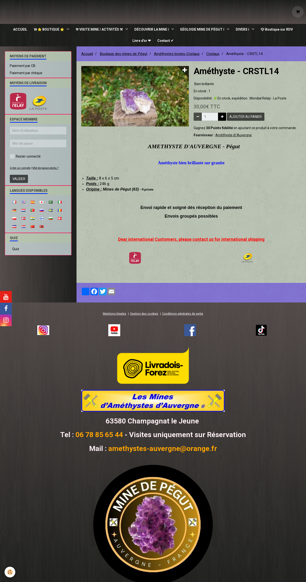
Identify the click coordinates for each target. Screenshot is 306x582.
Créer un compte (20, 169)
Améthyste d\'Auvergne (233, 136)
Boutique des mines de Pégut (123, 55)
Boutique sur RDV (279, 30)
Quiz (15, 250)
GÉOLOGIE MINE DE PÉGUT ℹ (203, 30)
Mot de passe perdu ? (46, 169)
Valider (18, 180)
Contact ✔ (166, 42)
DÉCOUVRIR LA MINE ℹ (151, 30)
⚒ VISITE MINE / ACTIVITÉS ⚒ (99, 30)
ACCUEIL (18, 30)
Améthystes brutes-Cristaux (177, 55)
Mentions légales (114, 315)
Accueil (87, 55)
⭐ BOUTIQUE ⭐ (47, 30)
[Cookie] (10, 572)
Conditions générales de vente (182, 315)
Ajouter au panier (246, 118)
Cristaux (212, 55)
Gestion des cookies (144, 315)
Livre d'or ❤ (141, 42)
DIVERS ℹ (244, 30)
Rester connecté (25, 157)
